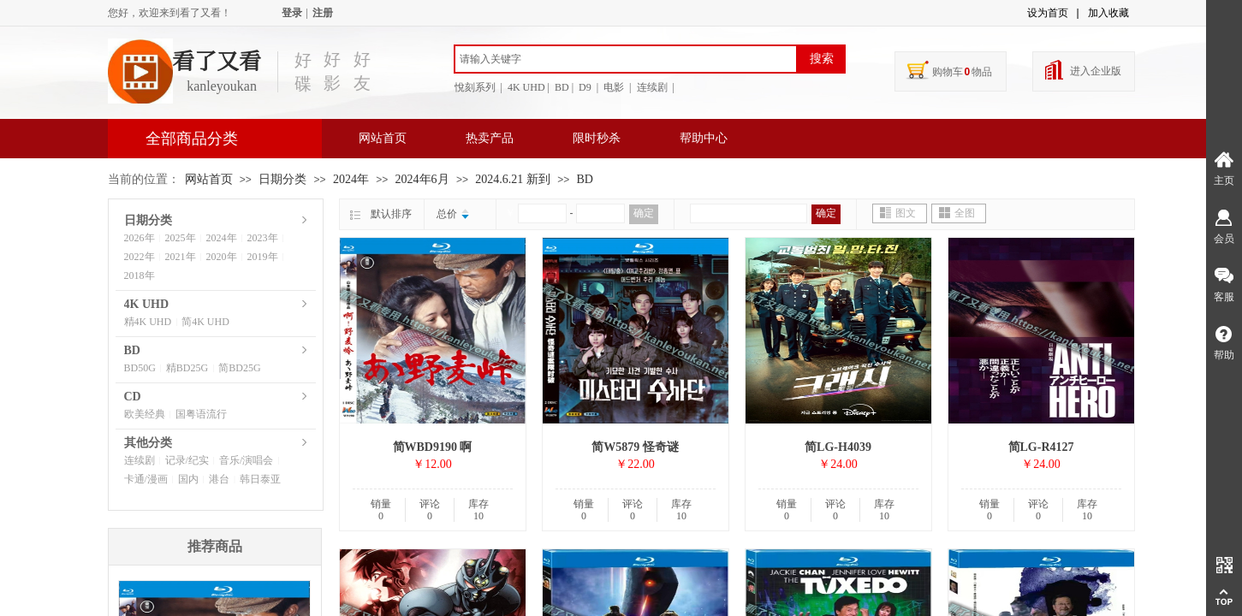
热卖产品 (490, 138)
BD (585, 179)
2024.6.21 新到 (512, 179)
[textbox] (626, 59)
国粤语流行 (201, 414)
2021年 (180, 257)
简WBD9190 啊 (432, 447)
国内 (188, 479)
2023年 (262, 238)
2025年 (180, 238)
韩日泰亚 (260, 479)
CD (132, 396)
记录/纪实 (187, 460)
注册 (322, 13)
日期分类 (282, 179)
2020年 (221, 257)
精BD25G (187, 368)
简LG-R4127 (1041, 447)
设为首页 (1047, 13)
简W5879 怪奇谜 (635, 447)
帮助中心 (704, 138)
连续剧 (139, 460)
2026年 (139, 238)
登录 (292, 13)
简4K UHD (205, 322)
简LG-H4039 (838, 447)
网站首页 (383, 138)
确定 (643, 213)
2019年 (262, 257)
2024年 (351, 179)
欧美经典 (144, 414)
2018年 (139, 275)
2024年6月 (422, 179)
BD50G (140, 368)
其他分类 (148, 442)
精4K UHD (148, 322)
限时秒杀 (597, 138)
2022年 (139, 257)
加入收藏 (1108, 13)
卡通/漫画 (146, 479)
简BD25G (239, 368)
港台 (219, 479)
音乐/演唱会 (246, 460)
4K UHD (146, 304)
